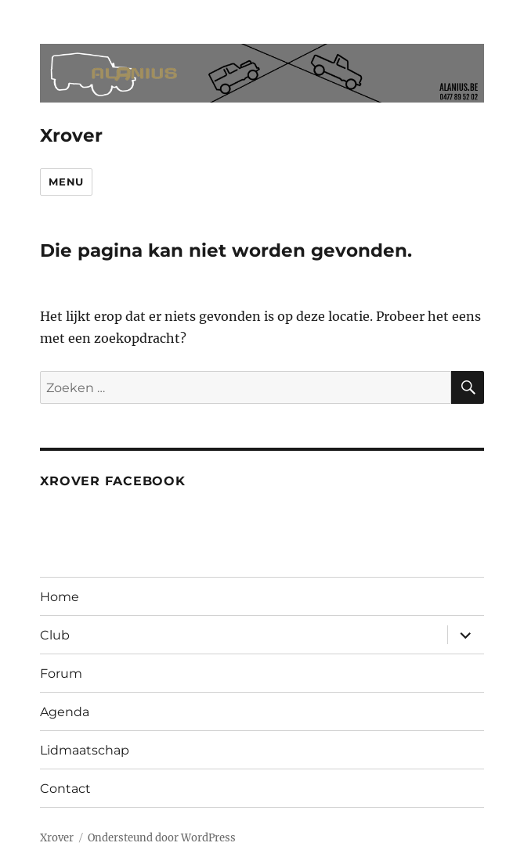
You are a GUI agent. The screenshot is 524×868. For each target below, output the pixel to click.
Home (59, 596)
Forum (61, 673)
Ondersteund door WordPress (162, 838)
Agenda (64, 711)
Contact (65, 788)
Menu (66, 181)
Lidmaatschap (84, 750)
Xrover (71, 135)
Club (55, 635)
